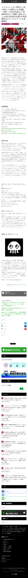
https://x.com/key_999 (15, 279)
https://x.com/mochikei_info (19, 133)
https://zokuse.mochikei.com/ (8, 131)
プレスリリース (20, 284)
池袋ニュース (15, 24)
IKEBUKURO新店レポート (9, 539)
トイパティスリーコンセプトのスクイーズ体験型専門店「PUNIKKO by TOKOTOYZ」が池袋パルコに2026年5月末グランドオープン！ (13, 407)
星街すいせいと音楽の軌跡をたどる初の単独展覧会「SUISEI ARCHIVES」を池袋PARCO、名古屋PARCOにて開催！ (13, 314)
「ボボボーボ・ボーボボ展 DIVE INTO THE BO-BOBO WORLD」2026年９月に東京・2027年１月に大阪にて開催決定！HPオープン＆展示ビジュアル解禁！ (13, 477)
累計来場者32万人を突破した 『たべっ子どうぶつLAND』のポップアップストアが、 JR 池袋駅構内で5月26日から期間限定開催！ (13, 443)
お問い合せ (3, 561)
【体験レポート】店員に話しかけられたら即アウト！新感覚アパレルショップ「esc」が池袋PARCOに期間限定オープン (13, 304)
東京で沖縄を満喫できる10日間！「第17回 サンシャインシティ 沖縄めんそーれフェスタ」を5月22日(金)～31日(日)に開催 (13, 417)
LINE (4, 498)
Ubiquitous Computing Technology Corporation (16, 568)
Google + (5, 329)
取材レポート (6, 542)
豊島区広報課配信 (7, 551)
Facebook (5, 326)
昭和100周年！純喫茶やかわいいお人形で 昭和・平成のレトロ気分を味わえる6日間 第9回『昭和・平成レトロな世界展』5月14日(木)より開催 (13, 434)
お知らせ (5, 541)
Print (4, 334)
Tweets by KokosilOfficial (6, 359)
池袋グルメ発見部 (7, 548)
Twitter (4, 323)
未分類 (4, 544)
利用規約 (3, 558)
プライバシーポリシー (6, 559)
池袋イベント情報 (6, 24)
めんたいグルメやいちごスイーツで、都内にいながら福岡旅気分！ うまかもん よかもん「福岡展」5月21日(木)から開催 (13, 460)
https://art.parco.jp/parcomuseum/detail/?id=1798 (13, 128)
